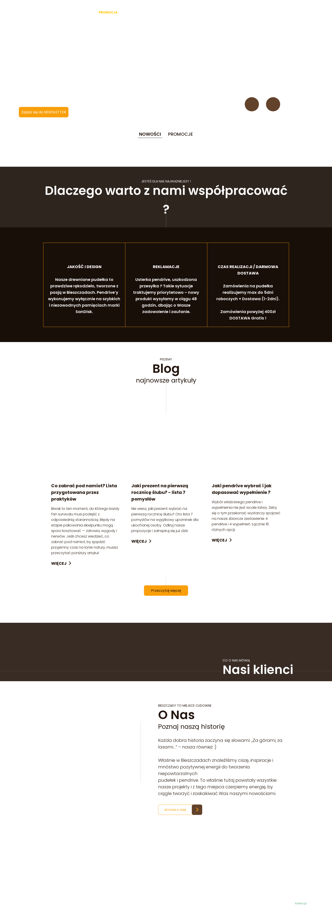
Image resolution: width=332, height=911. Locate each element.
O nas (223, 12)
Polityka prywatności (177, 877)
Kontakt (257, 12)
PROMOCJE (180, 135)
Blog (239, 12)
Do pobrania (170, 893)
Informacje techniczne (178, 883)
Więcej (58, 564)
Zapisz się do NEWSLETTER (43, 112)
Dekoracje (202, 12)
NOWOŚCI (150, 135)
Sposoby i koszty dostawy (181, 888)
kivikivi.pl (301, 904)
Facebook (252, 105)
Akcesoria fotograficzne (144, 12)
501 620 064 (85, 888)
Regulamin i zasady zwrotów (183, 872)
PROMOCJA (108, 12)
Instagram (273, 105)
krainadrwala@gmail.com (91, 893)
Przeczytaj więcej (166, 591)
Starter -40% (80, 12)
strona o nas (175, 810)
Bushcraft (178, 12)
